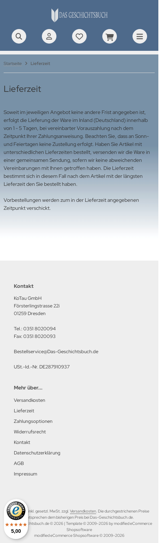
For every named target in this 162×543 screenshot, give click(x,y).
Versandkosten (83, 511)
